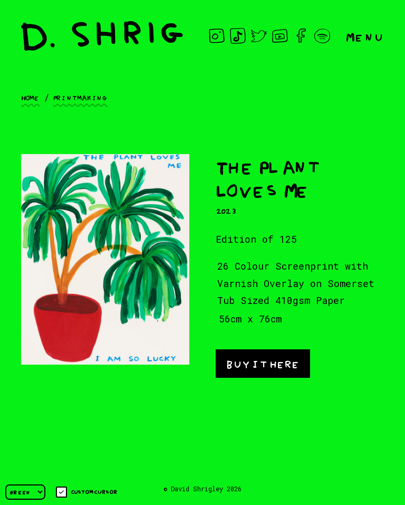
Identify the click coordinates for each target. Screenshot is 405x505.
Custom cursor (87, 492)
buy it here (263, 362)
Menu (365, 36)
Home (30, 97)
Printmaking (80, 97)
